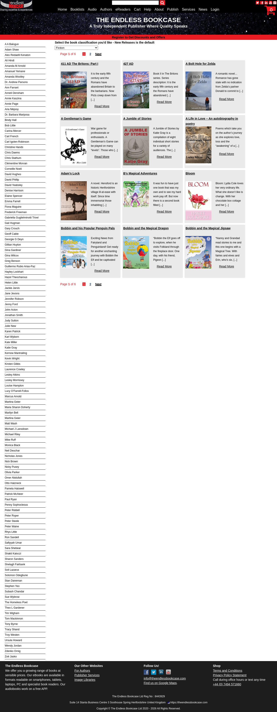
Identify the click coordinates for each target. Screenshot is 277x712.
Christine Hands (14, 147)
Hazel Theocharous (16, 277)
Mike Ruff (10, 439)
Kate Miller (11, 342)
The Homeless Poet (16, 602)
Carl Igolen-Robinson (17, 141)
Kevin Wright (12, 358)
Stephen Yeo (12, 586)
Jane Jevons (12, 293)
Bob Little (10, 125)
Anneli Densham (14, 92)
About (159, 9)
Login (215, 9)
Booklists (77, 9)
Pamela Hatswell (14, 488)
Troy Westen (12, 634)
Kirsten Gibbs (12, 363)
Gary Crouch (12, 228)
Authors (106, 9)
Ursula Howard (13, 640)
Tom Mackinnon (14, 618)
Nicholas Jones (13, 456)
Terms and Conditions (227, 670)
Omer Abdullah (13, 477)
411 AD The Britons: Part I (79, 63)
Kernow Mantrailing (16, 353)
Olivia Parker (12, 472)
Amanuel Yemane (15, 71)
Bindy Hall (10, 120)
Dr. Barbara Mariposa (17, 114)
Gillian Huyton (13, 244)
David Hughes (13, 174)
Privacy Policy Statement (229, 675)
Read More (101, 106)
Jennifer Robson (14, 298)
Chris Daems (12, 152)
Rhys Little (11, 531)
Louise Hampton (14, 385)
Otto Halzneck (13, 483)
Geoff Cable (12, 233)
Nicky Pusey (12, 466)
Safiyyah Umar (13, 542)
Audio (92, 9)
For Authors (82, 670)
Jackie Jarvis (12, 288)
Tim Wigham (12, 613)
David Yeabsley (14, 185)
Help (147, 9)
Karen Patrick (12, 331)
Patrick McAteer (14, 493)
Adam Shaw (12, 49)
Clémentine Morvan (16, 163)
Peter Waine (12, 526)
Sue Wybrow (12, 596)
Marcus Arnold (13, 396)
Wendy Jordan (13, 645)
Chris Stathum (13, 158)
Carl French (11, 136)
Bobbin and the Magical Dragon (146, 228)
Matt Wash (11, 423)
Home (62, 9)
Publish (172, 9)
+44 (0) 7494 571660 (227, 684)
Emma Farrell (12, 201)
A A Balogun (12, 44)
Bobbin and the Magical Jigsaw (207, 228)
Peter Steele (12, 521)
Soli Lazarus (12, 569)
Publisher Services (87, 675)
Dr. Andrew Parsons (16, 82)
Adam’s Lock (70, 173)
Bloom (190, 173)
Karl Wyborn (12, 336)
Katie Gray (11, 347)
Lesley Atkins (12, 374)
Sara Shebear (13, 548)
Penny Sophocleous (16, 504)
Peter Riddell (12, 510)
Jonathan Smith (14, 315)
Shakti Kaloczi (13, 553)
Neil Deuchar (12, 450)
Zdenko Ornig (13, 651)
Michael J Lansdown (16, 428)
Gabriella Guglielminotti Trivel (22, 217)
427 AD (128, 63)
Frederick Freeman (16, 212)
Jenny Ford (11, 304)
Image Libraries (84, 679)
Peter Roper (12, 515)
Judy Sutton (11, 320)
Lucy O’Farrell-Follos (17, 391)
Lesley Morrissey (14, 380)
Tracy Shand (12, 629)
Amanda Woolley (14, 76)
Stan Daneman (13, 580)
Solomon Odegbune (16, 575)
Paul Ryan (11, 499)
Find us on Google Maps (160, 683)
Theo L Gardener (14, 607)
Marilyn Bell (11, 412)
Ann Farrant (11, 87)
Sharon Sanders (14, 558)
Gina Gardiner (13, 250)
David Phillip (12, 179)
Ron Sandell (12, 537)
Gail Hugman (12, 223)
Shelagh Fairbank (15, 564)
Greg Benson (12, 260)
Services (188, 9)
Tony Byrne (11, 624)
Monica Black (12, 445)
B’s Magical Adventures (140, 173)
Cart (137, 9)
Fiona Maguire (13, 206)
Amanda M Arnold (15, 65)
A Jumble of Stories (137, 118)
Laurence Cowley (15, 369)
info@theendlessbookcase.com (165, 678)
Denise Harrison (14, 190)
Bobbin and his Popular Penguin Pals (88, 228)
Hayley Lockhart (14, 271)
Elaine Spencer (13, 195)
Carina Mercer (13, 130)
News (203, 9)
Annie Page (11, 103)
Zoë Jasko (11, 656)
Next (98, 54)
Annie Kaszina (13, 98)
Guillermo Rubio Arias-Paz (20, 266)
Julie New (10, 325)
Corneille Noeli (13, 168)
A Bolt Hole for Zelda (200, 63)
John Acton (11, 309)
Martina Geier (13, 401)
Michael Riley (12, 434)
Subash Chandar (14, 591)
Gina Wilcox (12, 255)
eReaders (123, 9)
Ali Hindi (9, 60)
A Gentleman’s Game (76, 118)
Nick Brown (11, 461)
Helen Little (11, 282)
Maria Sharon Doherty (17, 407)
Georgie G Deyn (14, 239)
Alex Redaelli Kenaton (17, 55)
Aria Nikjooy (12, 109)
